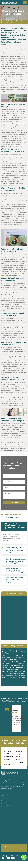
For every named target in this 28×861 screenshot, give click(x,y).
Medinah (7, 764)
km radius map (14, 618)
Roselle (18, 759)
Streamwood (19, 762)
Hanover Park (9, 756)
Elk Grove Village (10, 21)
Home (3, 21)
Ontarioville (19, 751)
